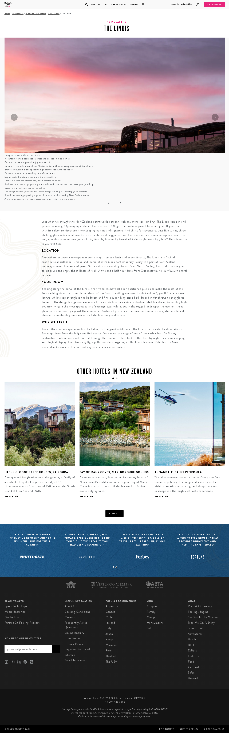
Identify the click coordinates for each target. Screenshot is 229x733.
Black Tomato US (214, 729)
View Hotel (12, 496)
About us (71, 606)
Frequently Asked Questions (76, 624)
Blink (191, 645)
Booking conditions (77, 612)
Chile (109, 617)
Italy (109, 628)
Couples (152, 606)
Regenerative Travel (77, 649)
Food (191, 661)
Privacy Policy (74, 644)
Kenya (109, 639)
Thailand (111, 656)
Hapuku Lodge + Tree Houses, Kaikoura (36, 472)
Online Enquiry (74, 633)
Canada (110, 612)
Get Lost (193, 667)
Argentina (112, 606)
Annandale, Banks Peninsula (178, 472)
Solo (149, 628)
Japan (109, 634)
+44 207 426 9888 (181, 4)
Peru (109, 650)
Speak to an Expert (17, 606)
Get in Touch (13, 617)
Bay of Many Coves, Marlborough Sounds (114, 472)
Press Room (72, 638)
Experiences (119, 4)
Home (7, 13)
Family (151, 612)
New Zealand (54, 13)
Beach (192, 639)
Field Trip (194, 656)
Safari (191, 672)
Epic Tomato (167, 729)
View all (114, 513)
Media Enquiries (15, 612)
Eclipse (192, 650)
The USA (111, 661)
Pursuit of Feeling (200, 606)
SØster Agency (189, 729)
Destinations (99, 4)
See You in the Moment (203, 617)
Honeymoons (155, 622)
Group (151, 617)
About (134, 4)
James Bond (195, 628)
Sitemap (70, 655)
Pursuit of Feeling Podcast (22, 622)
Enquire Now (214, 4)
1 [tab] (113, 567)
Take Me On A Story (201, 622)
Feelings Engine (198, 612)
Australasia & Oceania (36, 13)
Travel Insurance (75, 660)
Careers (70, 617)
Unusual (193, 678)
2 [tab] (116, 567)
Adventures (195, 634)
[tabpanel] (37, 442)
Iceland (110, 622)
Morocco (111, 645)
